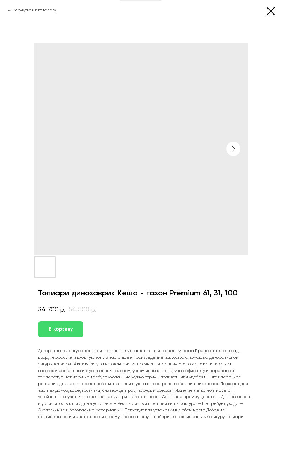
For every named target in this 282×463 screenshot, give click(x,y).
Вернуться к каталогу (34, 10)
